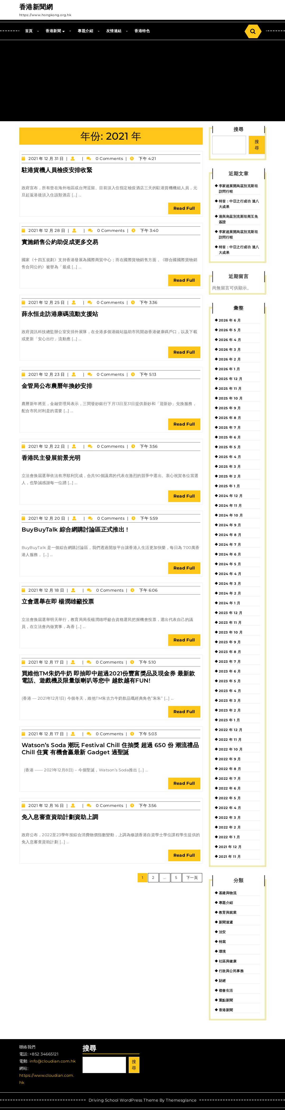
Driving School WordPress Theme (123, 1100)
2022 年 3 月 (230, 817)
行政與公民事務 (231, 971)
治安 (222, 932)
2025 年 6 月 (230, 437)
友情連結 (114, 30)
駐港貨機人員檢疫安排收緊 (57, 170)
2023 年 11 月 (230, 622)
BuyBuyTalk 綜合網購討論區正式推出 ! (75, 529)
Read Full (186, 209)
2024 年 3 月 (230, 583)
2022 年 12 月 (231, 730)
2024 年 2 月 (230, 593)
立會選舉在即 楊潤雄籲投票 (58, 601)
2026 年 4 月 (230, 340)
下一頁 (192, 877)
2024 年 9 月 (230, 525)
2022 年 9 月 (230, 759)
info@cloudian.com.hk (53, 1061)
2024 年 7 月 (230, 544)
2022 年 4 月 (230, 808)
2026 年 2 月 (230, 359)
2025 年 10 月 (231, 398)
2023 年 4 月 (230, 691)
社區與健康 (228, 961)
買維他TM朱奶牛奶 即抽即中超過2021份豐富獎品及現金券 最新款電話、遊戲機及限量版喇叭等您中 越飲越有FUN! (108, 677)
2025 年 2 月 (230, 476)
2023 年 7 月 (230, 661)
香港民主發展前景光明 (51, 457)
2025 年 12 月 (231, 379)
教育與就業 (228, 912)
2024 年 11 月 (230, 505)
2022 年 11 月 (230, 739)
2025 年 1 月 (229, 486)
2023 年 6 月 (230, 671)
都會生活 (226, 990)
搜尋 (239, 129)
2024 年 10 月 (231, 515)
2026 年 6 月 (230, 320)
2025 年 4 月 (230, 457)
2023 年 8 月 (230, 652)
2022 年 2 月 (230, 827)
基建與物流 (228, 893)
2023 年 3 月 (230, 700)
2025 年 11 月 (230, 388)
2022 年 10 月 (231, 749)
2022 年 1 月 (229, 837)
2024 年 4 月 (230, 574)
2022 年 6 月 (230, 788)
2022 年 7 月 (230, 778)
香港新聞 (53, 30)
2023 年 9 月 (230, 642)
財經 (222, 980)
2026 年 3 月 (230, 349)
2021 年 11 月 (230, 856)
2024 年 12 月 (231, 496)
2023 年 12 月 (231, 613)
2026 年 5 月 (230, 330)
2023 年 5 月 (230, 681)
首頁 (29, 30)
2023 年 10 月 (231, 632)
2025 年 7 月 (230, 427)
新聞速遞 (226, 922)
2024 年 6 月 (230, 554)
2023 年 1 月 (229, 720)
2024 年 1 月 (229, 603)
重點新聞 (226, 1000)
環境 (222, 951)
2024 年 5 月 (230, 564)
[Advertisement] (142, 79)
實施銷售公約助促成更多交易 (60, 242)
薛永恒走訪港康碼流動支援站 (60, 314)
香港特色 (142, 30)
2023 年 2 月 (230, 710)
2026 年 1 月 (229, 369)
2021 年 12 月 (230, 847)
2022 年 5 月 (230, 798)
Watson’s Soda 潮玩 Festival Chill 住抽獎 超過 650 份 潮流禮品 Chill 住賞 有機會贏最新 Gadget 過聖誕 (110, 749)
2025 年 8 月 (230, 418)
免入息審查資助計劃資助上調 (60, 817)
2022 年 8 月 (230, 769)
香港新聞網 (36, 7)
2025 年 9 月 (230, 408)
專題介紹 (85, 30)
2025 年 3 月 (230, 466)
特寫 (222, 941)
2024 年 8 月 (230, 535)
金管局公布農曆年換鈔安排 (57, 386)
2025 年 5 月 (230, 447)
